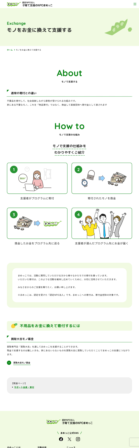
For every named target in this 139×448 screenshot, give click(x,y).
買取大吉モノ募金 (22, 362)
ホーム (10, 49)
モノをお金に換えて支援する (29, 49)
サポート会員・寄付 (24, 387)
